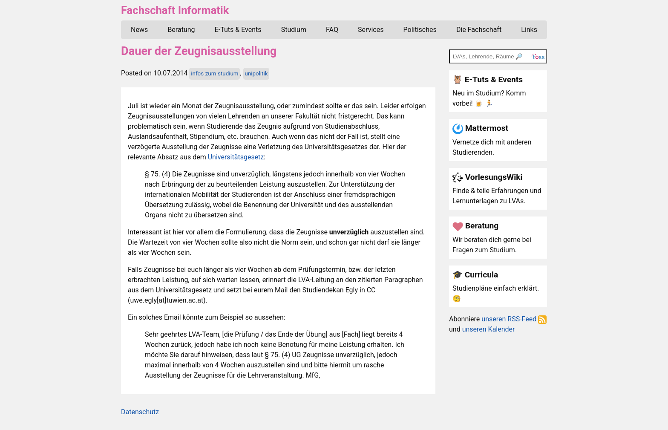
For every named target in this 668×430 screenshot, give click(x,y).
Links (529, 30)
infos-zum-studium (214, 73)
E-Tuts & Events (238, 30)
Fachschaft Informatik (175, 10)
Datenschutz (140, 412)
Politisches (420, 30)
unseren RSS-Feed (514, 319)
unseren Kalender (488, 329)
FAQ (332, 30)
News (139, 30)
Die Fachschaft (478, 30)
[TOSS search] (498, 56)
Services (370, 30)
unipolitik (256, 73)
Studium (293, 30)
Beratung (181, 30)
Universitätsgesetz (236, 157)
